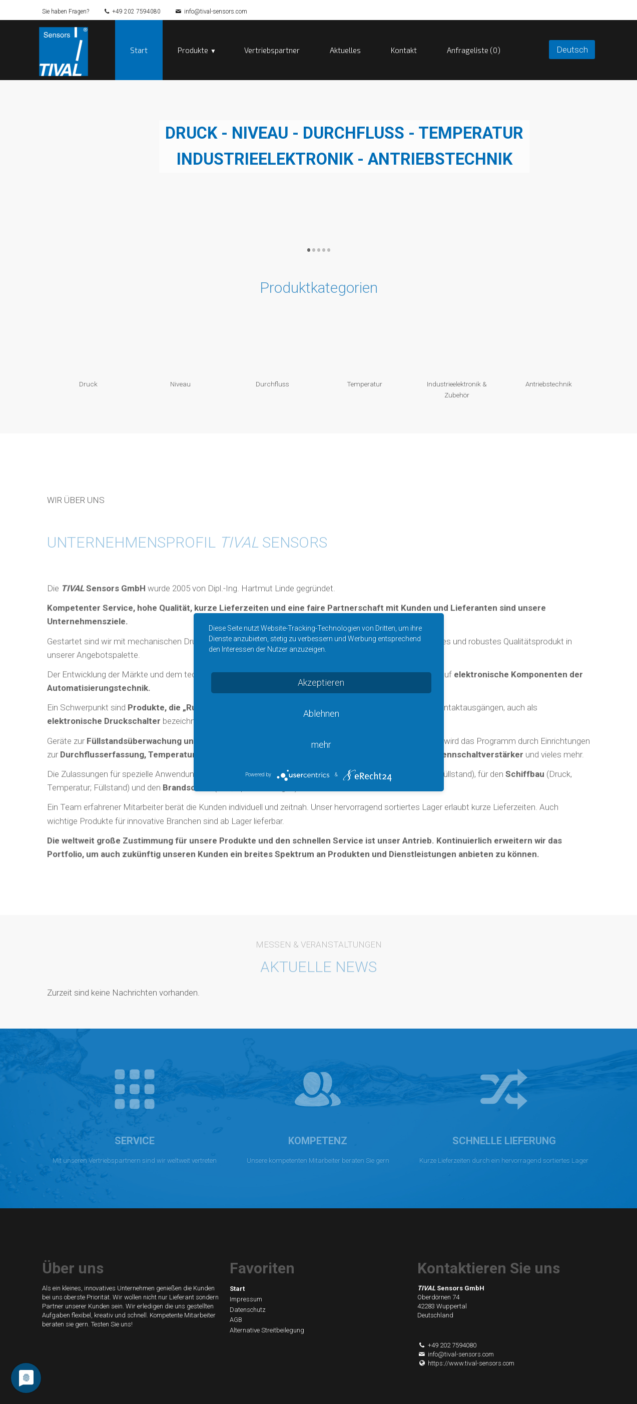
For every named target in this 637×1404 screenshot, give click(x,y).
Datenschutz (248, 1309)
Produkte (193, 50)
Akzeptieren (321, 682)
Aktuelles (345, 50)
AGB (236, 1319)
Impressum (246, 1299)
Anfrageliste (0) (473, 50)
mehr (321, 744)
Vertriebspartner (272, 50)
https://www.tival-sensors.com (465, 1363)
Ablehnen (321, 713)
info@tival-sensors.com (215, 11)
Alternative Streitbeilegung (267, 1330)
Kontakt (404, 50)
